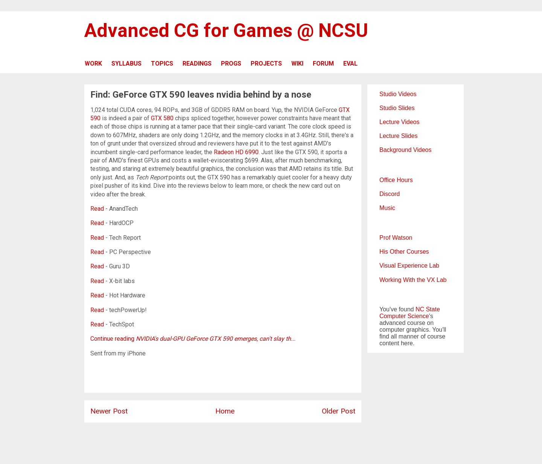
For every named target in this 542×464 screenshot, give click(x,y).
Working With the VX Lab (412, 280)
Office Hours (396, 180)
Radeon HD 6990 (236, 152)
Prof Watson (395, 237)
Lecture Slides (398, 136)
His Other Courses (404, 251)
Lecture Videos (399, 122)
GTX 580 (162, 118)
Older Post (338, 411)
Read (97, 208)
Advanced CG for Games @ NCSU (226, 30)
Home (224, 411)
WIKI (297, 63)
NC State (428, 309)
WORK (93, 63)
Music (387, 208)
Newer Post (109, 411)
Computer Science (404, 316)
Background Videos (405, 150)
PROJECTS (266, 63)
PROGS (231, 63)
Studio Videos (397, 94)
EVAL (350, 63)
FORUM (323, 63)
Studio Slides (396, 108)
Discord (389, 194)
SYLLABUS (126, 63)
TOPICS (162, 63)
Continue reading (192, 338)
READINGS (197, 63)
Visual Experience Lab (409, 265)
